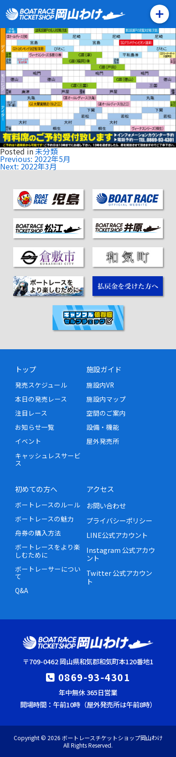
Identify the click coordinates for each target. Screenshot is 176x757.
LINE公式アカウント (117, 535)
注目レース (31, 413)
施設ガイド (104, 369)
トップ (25, 369)
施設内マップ (106, 399)
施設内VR (100, 385)
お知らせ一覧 (34, 427)
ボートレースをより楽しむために (47, 550)
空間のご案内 (106, 413)
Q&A (21, 590)
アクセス (100, 489)
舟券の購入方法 (38, 532)
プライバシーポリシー (119, 520)
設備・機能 (102, 427)
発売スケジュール (41, 385)
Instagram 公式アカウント (120, 554)
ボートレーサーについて (48, 572)
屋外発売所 (102, 441)
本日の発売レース (41, 399)
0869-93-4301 (94, 677)
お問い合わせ (106, 505)
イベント (28, 441)
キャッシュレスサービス (48, 459)
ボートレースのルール (47, 504)
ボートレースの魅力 (44, 518)
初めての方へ (36, 489)
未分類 (46, 151)
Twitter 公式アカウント (119, 577)
